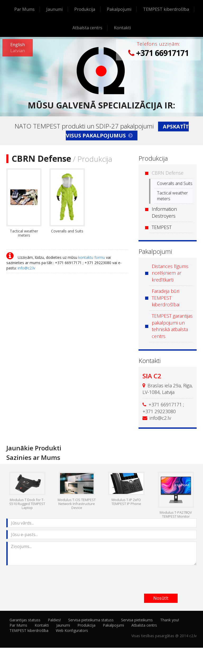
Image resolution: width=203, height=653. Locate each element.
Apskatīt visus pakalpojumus (127, 131)
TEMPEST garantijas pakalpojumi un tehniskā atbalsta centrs (172, 326)
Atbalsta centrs (87, 28)
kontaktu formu (91, 257)
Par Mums (24, 9)
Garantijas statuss (25, 619)
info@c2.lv (26, 267)
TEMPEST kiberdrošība (166, 9)
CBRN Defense (167, 173)
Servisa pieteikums (137, 619)
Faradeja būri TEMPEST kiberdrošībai (165, 298)
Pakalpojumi (119, 9)
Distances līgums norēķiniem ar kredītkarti (170, 273)
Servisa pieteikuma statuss (91, 619)
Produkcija (84, 9)
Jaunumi (54, 9)
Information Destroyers (164, 212)
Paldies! (54, 619)
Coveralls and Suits (174, 183)
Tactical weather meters (172, 196)
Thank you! (169, 619)
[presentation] (46, 578)
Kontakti (122, 28)
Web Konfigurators (72, 630)
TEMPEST (162, 227)
